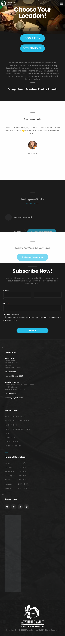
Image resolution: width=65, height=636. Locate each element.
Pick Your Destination (32, 260)
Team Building (11, 425)
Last (35, 299)
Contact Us (10, 438)
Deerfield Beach (12, 382)
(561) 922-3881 (17, 376)
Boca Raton (10, 358)
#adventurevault (32, 209)
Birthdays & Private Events (17, 429)
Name (6, 290)
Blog (7, 433)
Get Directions (10, 372)
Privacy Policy (11, 442)
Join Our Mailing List (12, 314)
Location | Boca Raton (15, 417)
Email (6, 304)
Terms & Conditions (14, 446)
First (5, 299)
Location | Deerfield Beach (17, 421)
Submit (32, 330)
